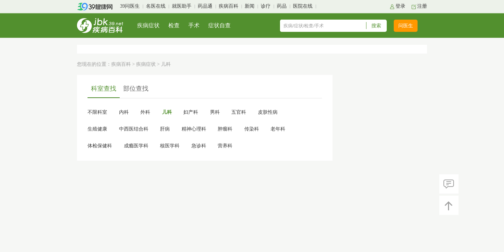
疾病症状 (148, 25)
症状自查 (219, 25)
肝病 (165, 129)
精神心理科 (194, 129)
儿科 (167, 112)
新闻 (249, 6)
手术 (194, 25)
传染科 (251, 129)
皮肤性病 (268, 112)
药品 (282, 6)
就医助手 (181, 6)
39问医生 (130, 6)
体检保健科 (100, 145)
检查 (174, 25)
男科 (215, 112)
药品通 (205, 6)
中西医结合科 (133, 129)
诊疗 (266, 6)
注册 (422, 6)
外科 (145, 112)
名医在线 (156, 6)
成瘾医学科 (136, 145)
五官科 (238, 112)
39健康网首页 (97, 6)
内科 (124, 112)
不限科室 (97, 112)
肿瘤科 (225, 129)
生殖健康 (97, 129)
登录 (400, 6)
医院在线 (303, 6)
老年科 (278, 129)
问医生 (405, 25)
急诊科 (198, 145)
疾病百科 (228, 6)
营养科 (225, 145)
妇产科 (190, 112)
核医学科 (170, 145)
